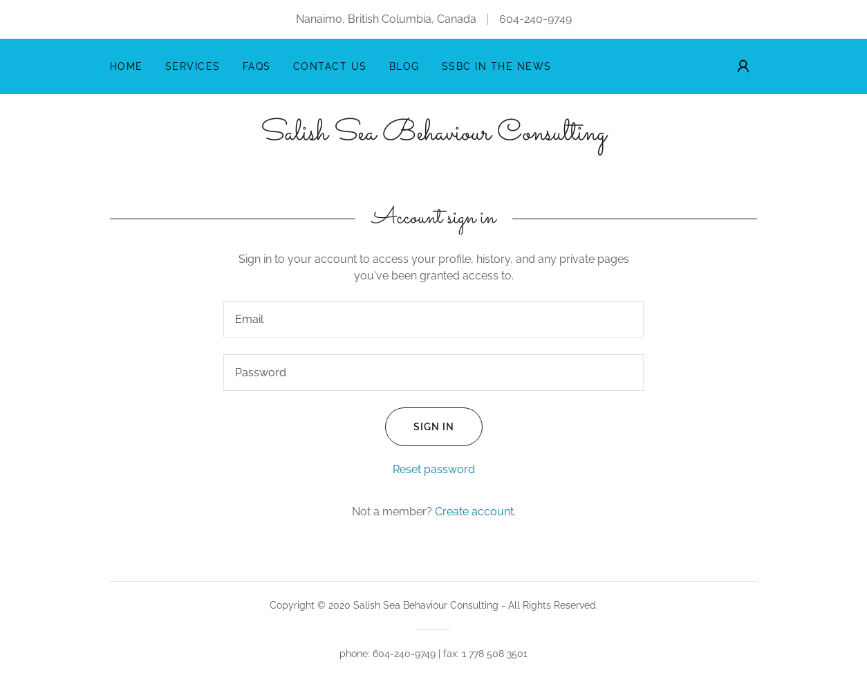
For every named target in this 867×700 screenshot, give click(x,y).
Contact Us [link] (330, 66)
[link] (433, 135)
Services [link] (193, 66)
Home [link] (126, 66)
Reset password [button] (434, 469)
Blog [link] (404, 66)
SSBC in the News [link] (497, 66)
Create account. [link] (475, 511)
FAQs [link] (257, 66)
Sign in (419, 426)
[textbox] (433, 319)
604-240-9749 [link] (535, 19)
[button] (743, 66)
